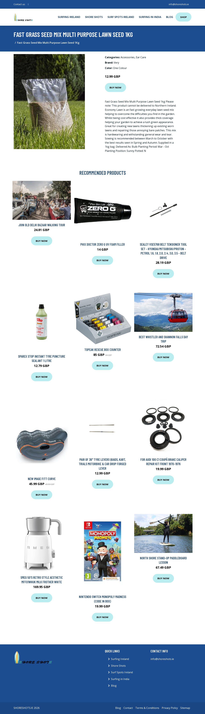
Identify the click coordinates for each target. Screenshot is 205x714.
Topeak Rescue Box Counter (102, 350)
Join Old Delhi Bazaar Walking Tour (41, 225)
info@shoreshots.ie (179, 4)
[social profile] (28, 4)
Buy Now (115, 87)
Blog (169, 17)
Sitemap (185, 708)
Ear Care (141, 57)
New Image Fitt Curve (42, 479)
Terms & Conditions (147, 708)
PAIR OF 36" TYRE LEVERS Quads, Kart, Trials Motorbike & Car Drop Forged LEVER (102, 463)
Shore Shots (94, 17)
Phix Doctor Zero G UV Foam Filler (102, 244)
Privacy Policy (170, 708)
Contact (128, 708)
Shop (183, 17)
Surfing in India (150, 17)
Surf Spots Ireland (120, 17)
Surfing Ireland (69, 17)
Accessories (128, 57)
